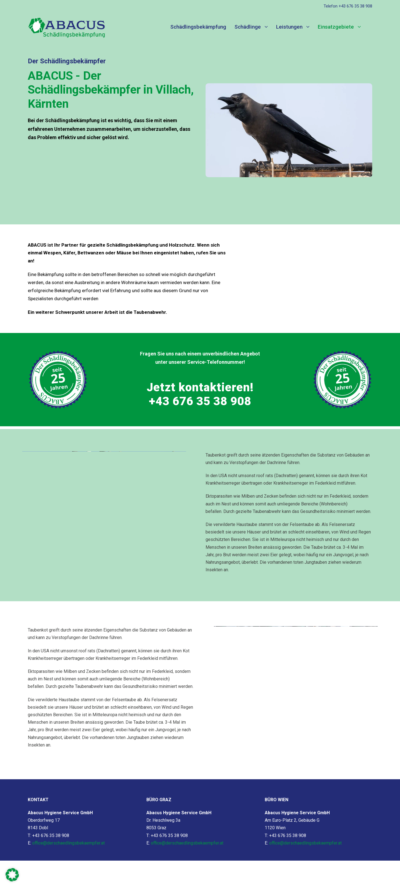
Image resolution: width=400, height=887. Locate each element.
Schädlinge (247, 27)
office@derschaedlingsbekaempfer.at (68, 843)
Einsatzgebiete (336, 27)
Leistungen (289, 27)
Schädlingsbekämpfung (198, 27)
